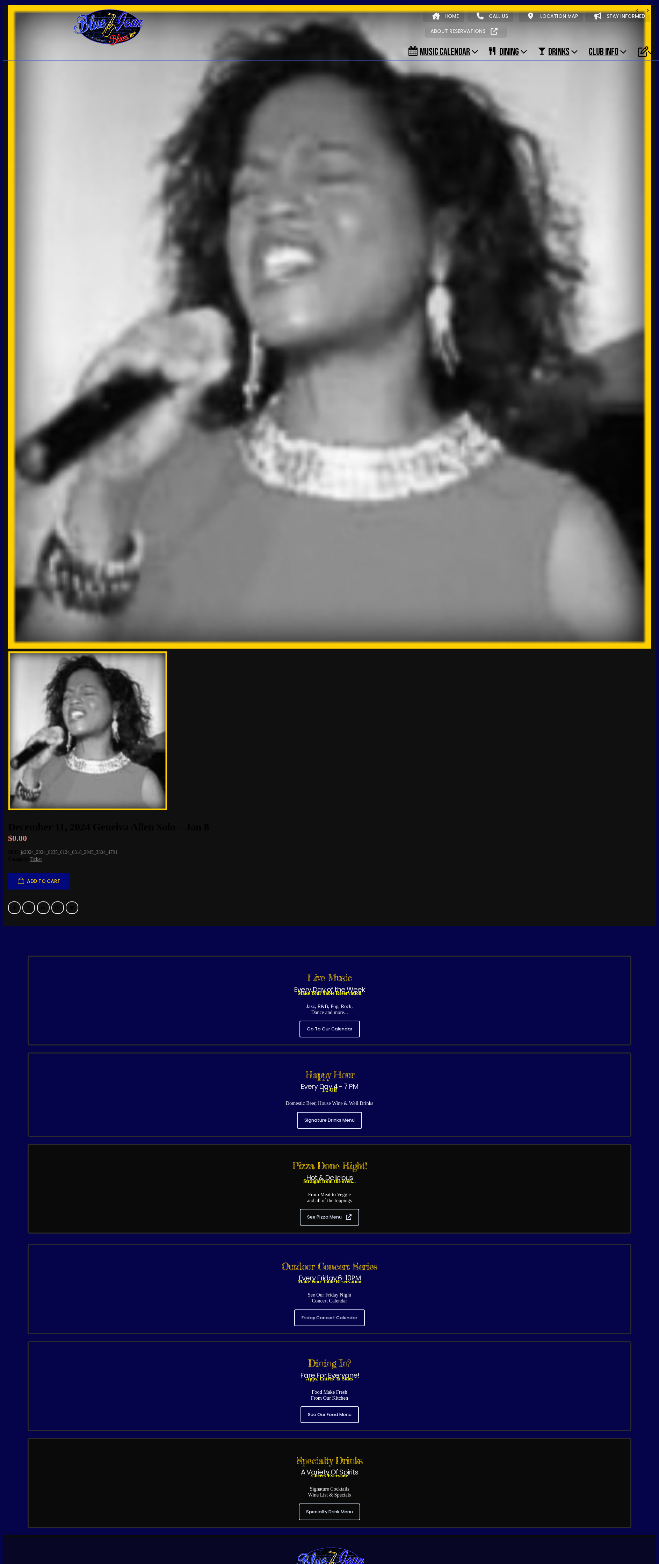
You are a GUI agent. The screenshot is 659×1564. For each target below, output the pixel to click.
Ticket (36, 765)
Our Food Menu (128, 1546)
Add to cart (43, 787)
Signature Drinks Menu (329, 1027)
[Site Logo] (108, 28)
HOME (445, 16)
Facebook (14, 814)
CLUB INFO (603, 51)
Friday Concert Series (64, 1531)
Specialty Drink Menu (329, 1418)
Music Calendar (439, 51)
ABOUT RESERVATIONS (464, 31)
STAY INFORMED (619, 16)
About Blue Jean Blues (36, 1546)
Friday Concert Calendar (329, 1224)
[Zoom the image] (329, 1456)
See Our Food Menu (330, 1321)
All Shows (22, 1531)
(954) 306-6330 (328, 1498)
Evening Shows (112, 1531)
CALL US (492, 16)
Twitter (28, 814)
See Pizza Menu (329, 1124)
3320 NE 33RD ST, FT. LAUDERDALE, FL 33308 (329, 1513)
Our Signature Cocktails (178, 1546)
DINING (504, 51)
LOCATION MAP (553, 16)
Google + (57, 814)
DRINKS (554, 51)
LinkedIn (43, 814)
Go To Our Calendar (330, 935)
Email (72, 814)
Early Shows (149, 1531)
